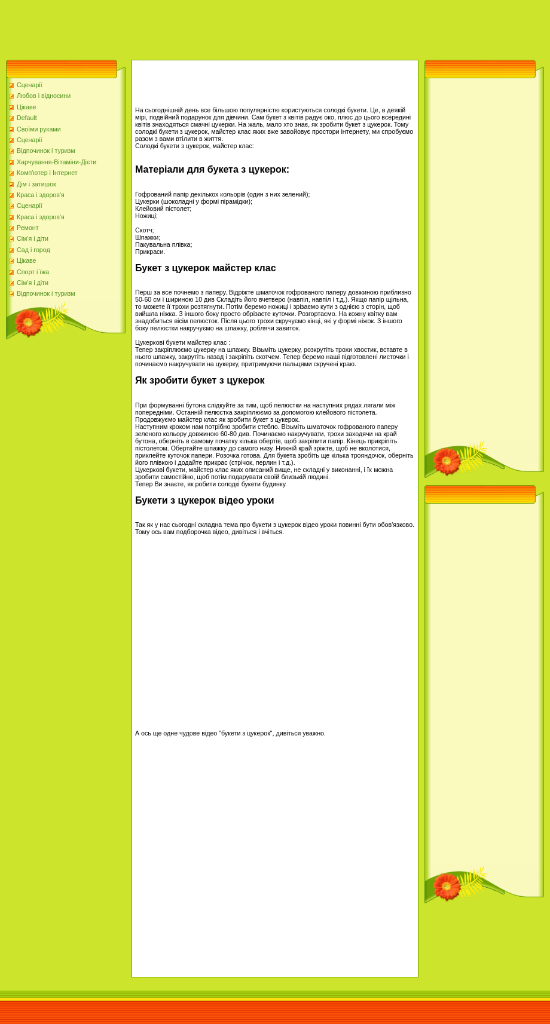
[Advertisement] (217, 27)
